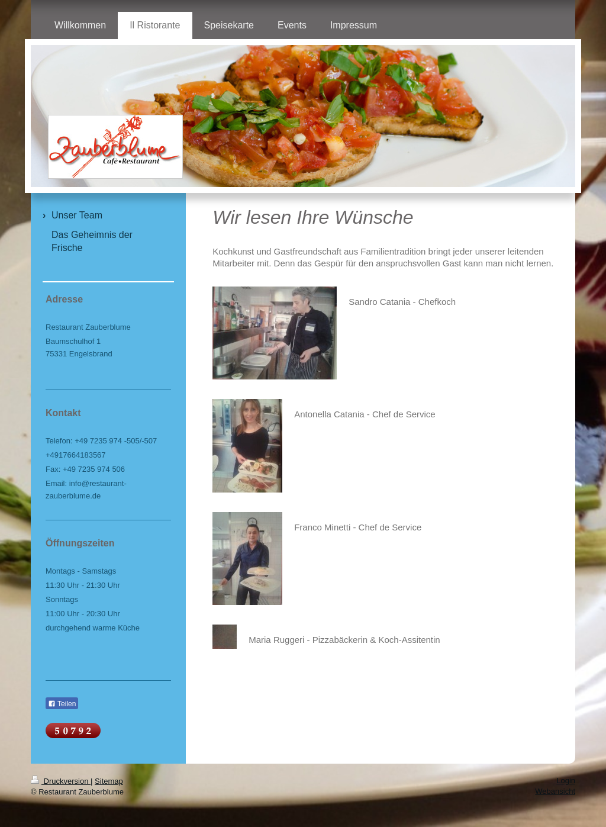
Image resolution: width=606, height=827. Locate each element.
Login (565, 780)
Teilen (62, 704)
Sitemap (109, 781)
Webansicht (555, 791)
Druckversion (61, 781)
